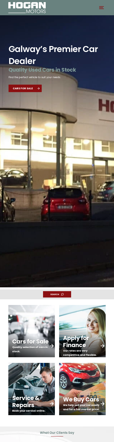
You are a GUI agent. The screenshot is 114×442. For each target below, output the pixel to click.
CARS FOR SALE (26, 88)
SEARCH (57, 294)
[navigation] (101, 8)
